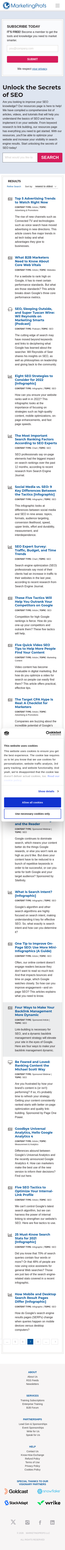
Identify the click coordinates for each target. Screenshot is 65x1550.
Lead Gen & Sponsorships (33, 1424)
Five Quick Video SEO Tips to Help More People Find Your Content (35, 648)
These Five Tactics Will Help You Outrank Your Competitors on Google (34, 601)
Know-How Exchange (32, 1455)
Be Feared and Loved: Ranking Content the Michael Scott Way (32, 1065)
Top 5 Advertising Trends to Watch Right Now (35, 200)
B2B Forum (32, 1407)
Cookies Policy (33, 1469)
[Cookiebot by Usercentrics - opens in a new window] (46, 733)
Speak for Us (33, 1435)
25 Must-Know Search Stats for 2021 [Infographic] (32, 1238)
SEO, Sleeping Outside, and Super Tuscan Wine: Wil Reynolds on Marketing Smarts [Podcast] (35, 316)
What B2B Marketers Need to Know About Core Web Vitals (32, 261)
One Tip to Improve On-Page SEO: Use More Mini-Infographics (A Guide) (36, 947)
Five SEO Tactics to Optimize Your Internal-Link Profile (34, 1191)
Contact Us (32, 1451)
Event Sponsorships (33, 1427)
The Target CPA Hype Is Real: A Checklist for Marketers (34, 703)
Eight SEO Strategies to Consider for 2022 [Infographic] (34, 379)
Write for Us (33, 1431)
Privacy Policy (32, 1466)
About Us (33, 1376)
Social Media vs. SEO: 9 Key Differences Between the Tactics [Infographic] (35, 490)
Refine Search (14, 186)
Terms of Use (32, 1462)
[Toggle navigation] (57, 5)
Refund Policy (32, 1458)
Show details (46, 791)
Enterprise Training (32, 1404)
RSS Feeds (32, 1380)
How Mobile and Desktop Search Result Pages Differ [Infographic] (35, 1298)
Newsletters (32, 1384)
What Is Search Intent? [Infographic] (33, 894)
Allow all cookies (32, 802)
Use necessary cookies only (32, 813)
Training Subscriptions (33, 1400)
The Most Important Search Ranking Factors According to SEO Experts (36, 439)
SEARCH (50, 157)
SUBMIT (32, 59)
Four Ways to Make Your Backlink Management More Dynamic (34, 1011)
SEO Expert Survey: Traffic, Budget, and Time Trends (35, 550)
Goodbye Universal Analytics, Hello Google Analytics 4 (34, 1132)
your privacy (39, 68)
